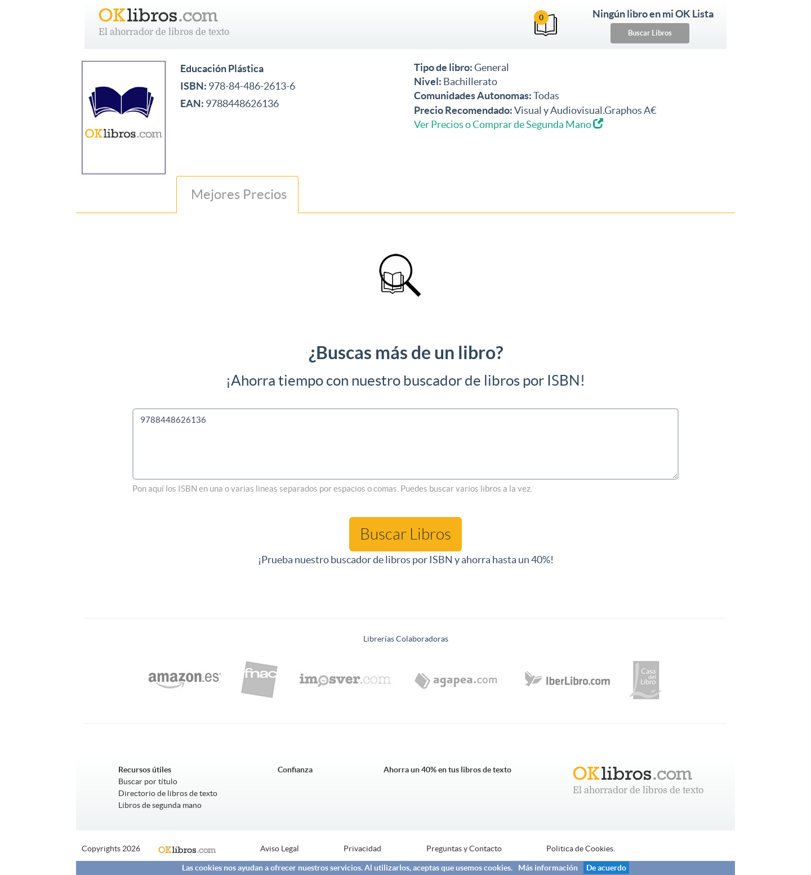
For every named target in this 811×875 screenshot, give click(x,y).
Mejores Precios (237, 194)
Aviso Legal (279, 848)
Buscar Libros (650, 33)
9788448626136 (405, 444)
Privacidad (362, 848)
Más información (548, 867)
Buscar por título (147, 781)
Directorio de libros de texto (167, 793)
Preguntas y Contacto (464, 848)
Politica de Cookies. (580, 848)
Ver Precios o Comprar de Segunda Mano (508, 124)
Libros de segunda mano (160, 805)
